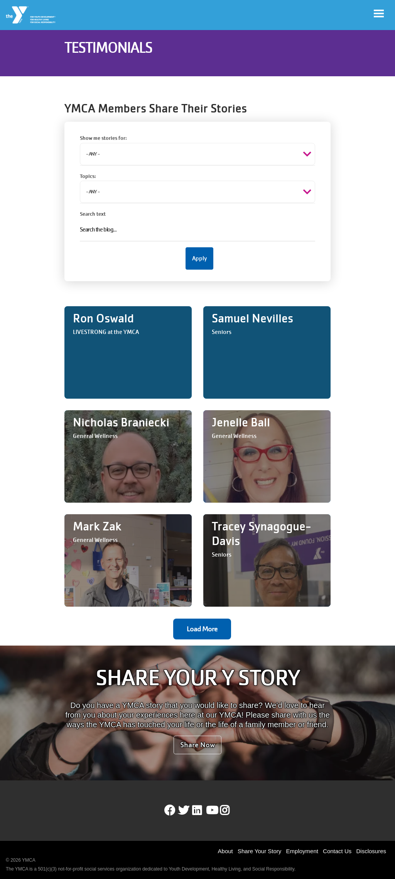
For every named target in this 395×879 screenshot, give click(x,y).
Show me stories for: (103, 138)
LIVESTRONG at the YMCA (106, 332)
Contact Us (337, 851)
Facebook (169, 810)
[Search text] (197, 230)
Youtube (211, 810)
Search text (93, 214)
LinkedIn (202, 810)
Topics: (88, 176)
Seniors (221, 332)
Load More (202, 628)
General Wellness (95, 436)
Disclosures (371, 851)
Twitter (183, 810)
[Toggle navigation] (378, 13)
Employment (302, 851)
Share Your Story (259, 851)
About (225, 851)
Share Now (197, 744)
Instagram (230, 810)
